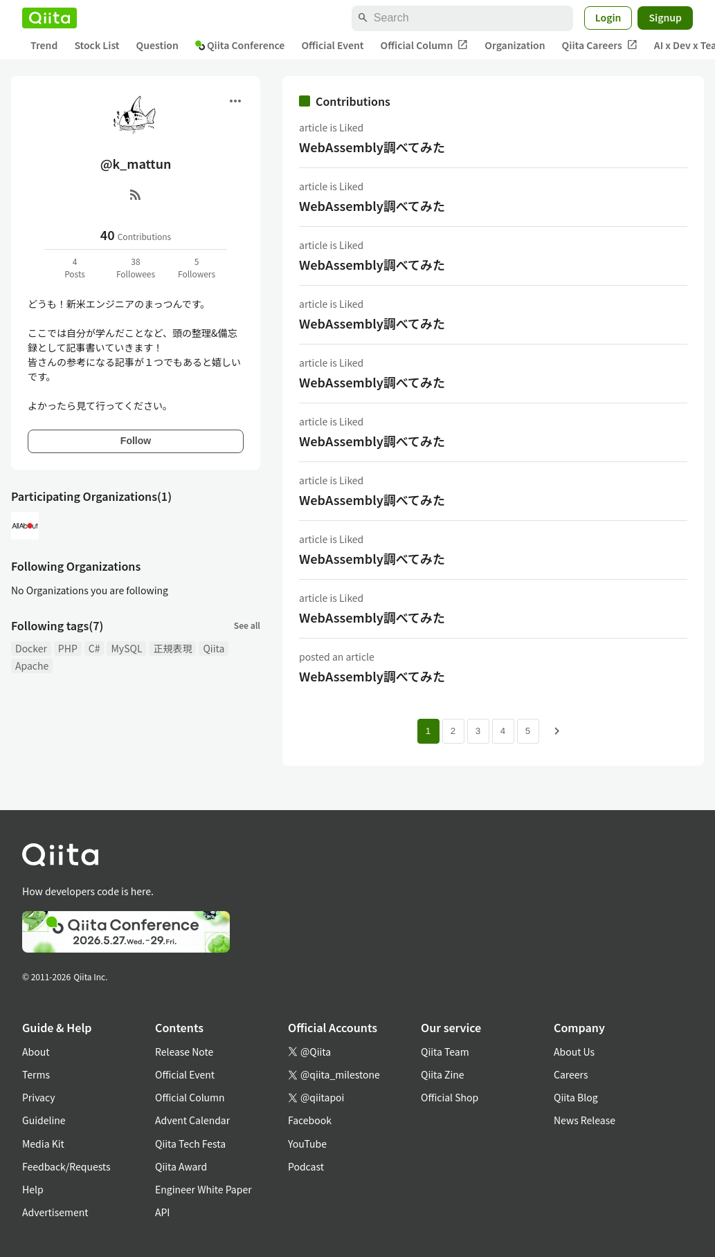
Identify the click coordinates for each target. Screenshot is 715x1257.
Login (608, 17)
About (35, 1051)
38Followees (135, 267)
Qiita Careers (599, 45)
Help (33, 1189)
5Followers (196, 267)
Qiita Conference (240, 45)
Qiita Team (445, 1051)
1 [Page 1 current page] (428, 731)
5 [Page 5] (527, 731)
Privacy (38, 1097)
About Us (574, 1051)
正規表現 (172, 648)
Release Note (184, 1051)
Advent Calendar (192, 1120)
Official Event (332, 45)
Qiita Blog (576, 1097)
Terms (36, 1074)
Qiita (213, 648)
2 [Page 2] (453, 731)
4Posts (74, 267)
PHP (68, 648)
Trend (43, 45)
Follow (135, 440)
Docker (31, 648)
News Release (584, 1120)
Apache (31, 665)
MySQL (126, 648)
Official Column (425, 45)
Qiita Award (181, 1166)
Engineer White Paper (203, 1189)
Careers (571, 1074)
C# (94, 648)
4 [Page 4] (502, 731)
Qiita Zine (442, 1074)
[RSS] (135, 194)
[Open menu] (235, 101)
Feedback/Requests (66, 1166)
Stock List (96, 45)
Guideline (44, 1120)
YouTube (307, 1143)
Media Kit (43, 1143)
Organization (515, 45)
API (162, 1212)
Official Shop (449, 1097)
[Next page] (557, 731)
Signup (665, 17)
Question (157, 45)
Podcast (306, 1166)
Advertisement (55, 1212)
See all (247, 625)
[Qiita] (49, 18)
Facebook (310, 1120)
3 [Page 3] (478, 731)
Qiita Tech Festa (190, 1143)
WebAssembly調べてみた (372, 147)
